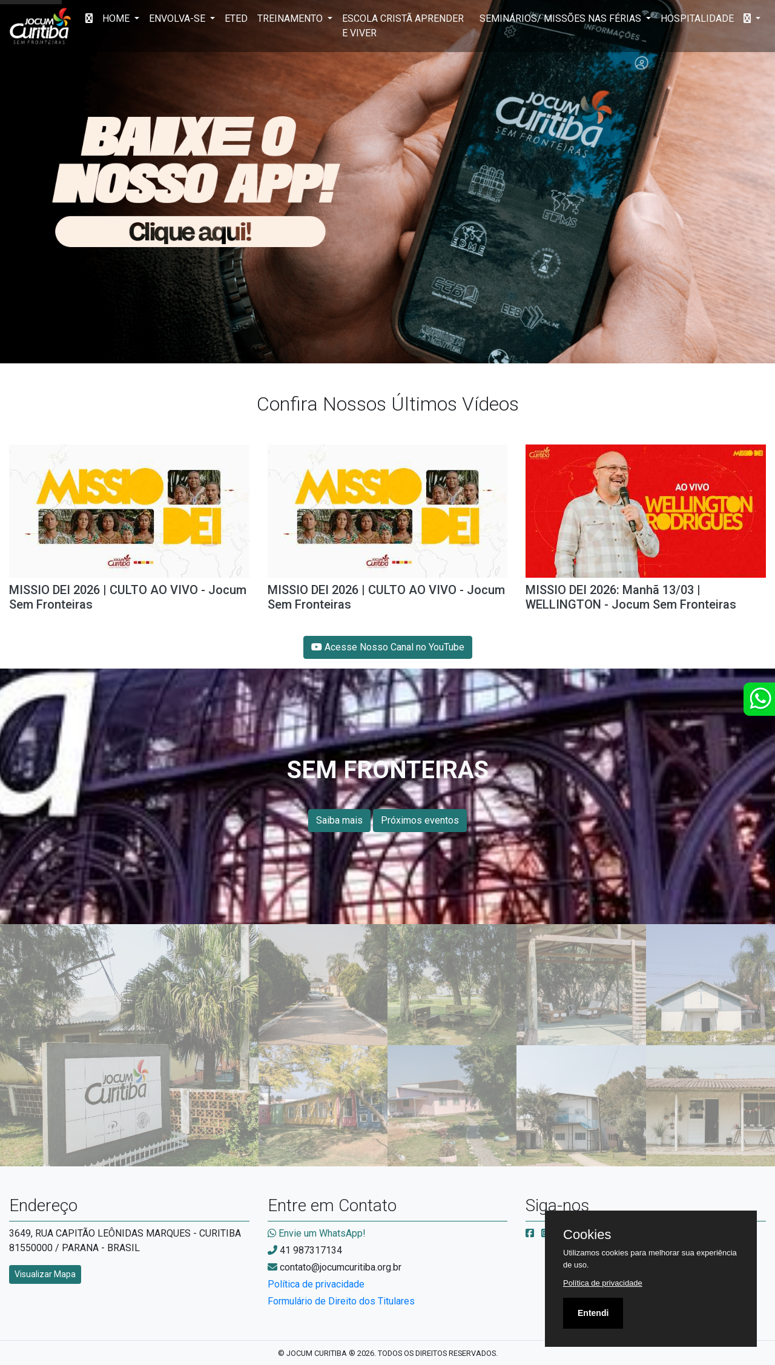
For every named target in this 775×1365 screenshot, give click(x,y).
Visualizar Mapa (45, 1274)
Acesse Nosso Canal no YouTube (387, 647)
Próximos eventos (420, 820)
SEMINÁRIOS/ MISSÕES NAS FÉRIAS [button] (562, 18)
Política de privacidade (316, 1284)
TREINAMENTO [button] (291, 18)
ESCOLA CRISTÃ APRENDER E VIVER (403, 26)
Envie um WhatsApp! (317, 1233)
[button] (752, 19)
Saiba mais (339, 820)
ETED (236, 18)
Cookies (587, 1235)
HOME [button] (117, 18)
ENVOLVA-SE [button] (178, 18)
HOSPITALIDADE (697, 18)
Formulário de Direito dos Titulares (341, 1301)
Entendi (593, 1313)
